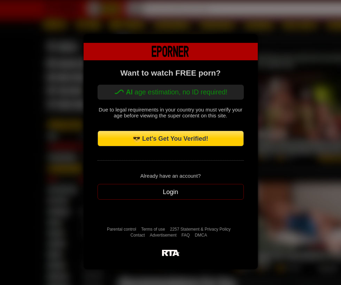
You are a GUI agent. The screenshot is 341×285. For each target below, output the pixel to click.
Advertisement (163, 235)
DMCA (201, 235)
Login (170, 191)
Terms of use (153, 229)
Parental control (121, 229)
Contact (138, 235)
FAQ (185, 235)
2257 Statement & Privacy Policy (200, 229)
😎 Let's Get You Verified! (170, 138)
